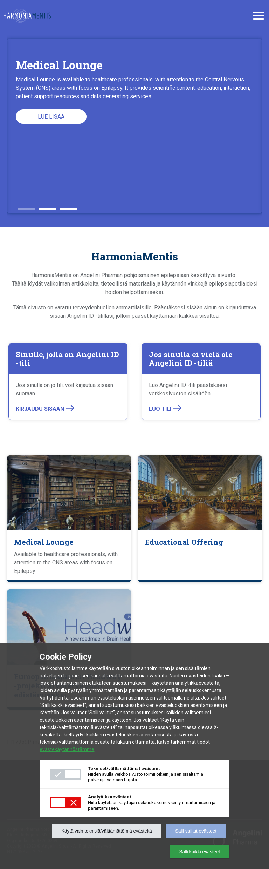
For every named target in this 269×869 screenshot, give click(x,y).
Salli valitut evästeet (195, 831)
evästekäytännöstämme (67, 749)
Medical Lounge (44, 542)
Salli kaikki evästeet (199, 851)
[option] (134, 126)
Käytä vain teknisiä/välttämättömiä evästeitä (106, 831)
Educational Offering (184, 542)
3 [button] (68, 206)
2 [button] (47, 206)
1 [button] (26, 206)
